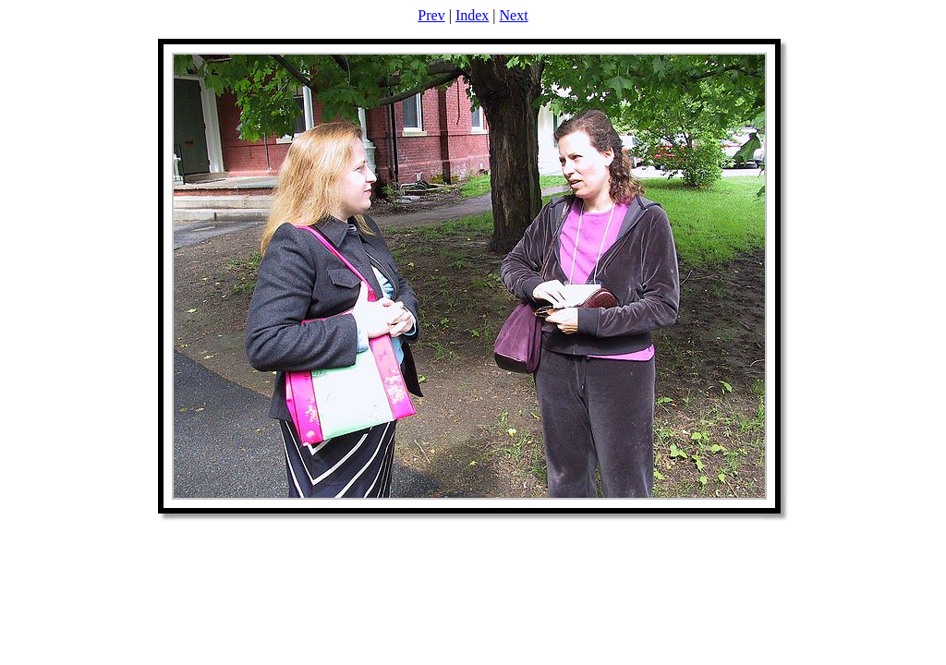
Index (472, 15)
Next (514, 15)
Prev (431, 15)
